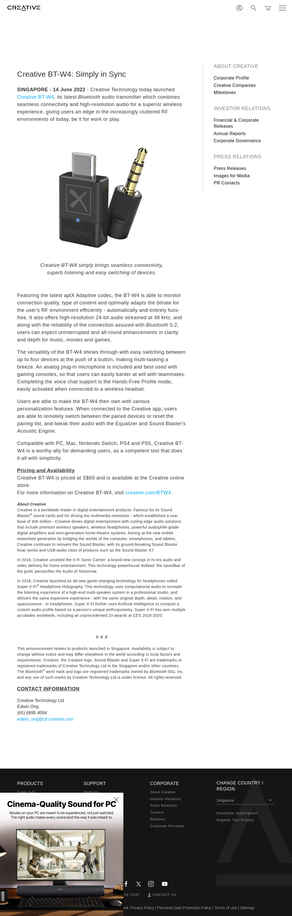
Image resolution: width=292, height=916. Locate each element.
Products (91, 792)
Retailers (158, 819)
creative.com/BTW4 (148, 492)
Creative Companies (235, 85)
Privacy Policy (142, 908)
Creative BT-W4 (35, 97)
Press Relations (238, 156)
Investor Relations (242, 108)
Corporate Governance (237, 140)
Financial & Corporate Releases (236, 123)
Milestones (225, 92)
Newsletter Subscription (237, 813)
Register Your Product (235, 820)
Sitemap (247, 908)
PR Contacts (227, 183)
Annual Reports (230, 133)
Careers (157, 812)
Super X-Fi (26, 792)
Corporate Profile (231, 78)
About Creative (236, 66)
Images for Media (232, 175)
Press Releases (230, 168)
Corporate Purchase (167, 826)
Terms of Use (225, 908)
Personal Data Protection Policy (184, 908)
